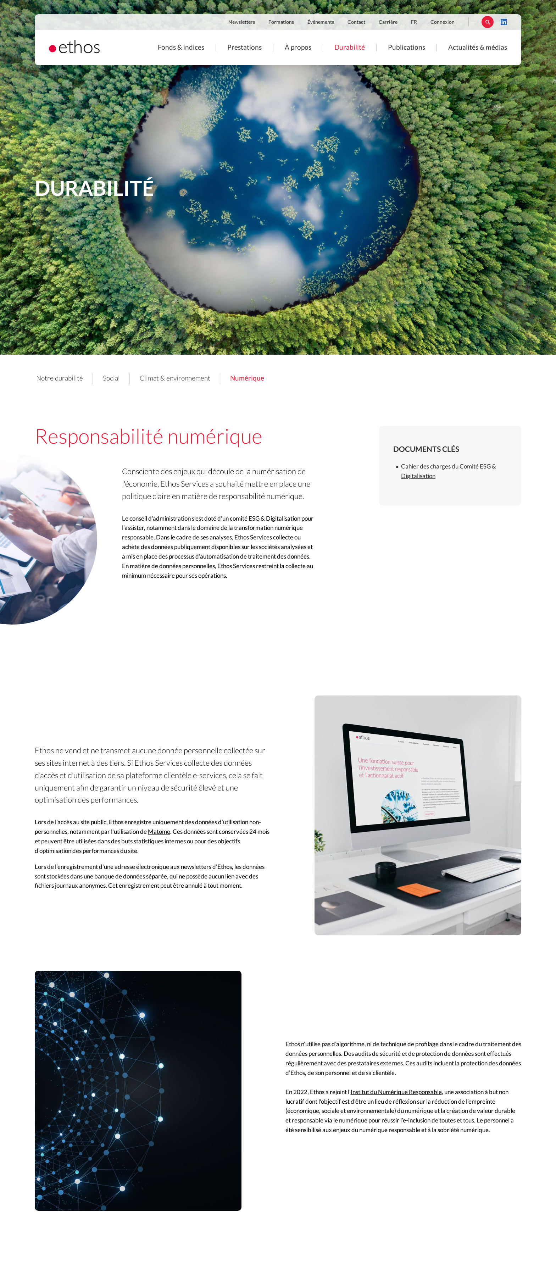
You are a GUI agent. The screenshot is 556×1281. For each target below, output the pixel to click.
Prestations (244, 47)
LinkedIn (504, 22)
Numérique (247, 378)
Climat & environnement (175, 378)
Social (111, 378)
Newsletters (241, 22)
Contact (356, 22)
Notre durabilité (59, 378)
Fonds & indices (181, 47)
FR (414, 22)
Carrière (388, 22)
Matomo (159, 832)
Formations (281, 22)
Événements (320, 22)
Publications (406, 47)
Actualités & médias (477, 47)
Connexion (442, 22)
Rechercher (488, 22)
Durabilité (349, 47)
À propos (298, 47)
